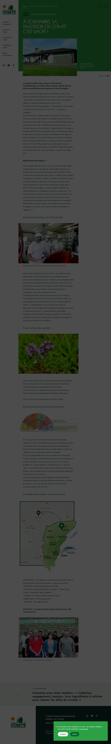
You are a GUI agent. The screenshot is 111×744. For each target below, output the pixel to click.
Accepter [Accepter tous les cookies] (63, 734)
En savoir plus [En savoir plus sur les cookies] (83, 729)
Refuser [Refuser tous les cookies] (74, 734)
